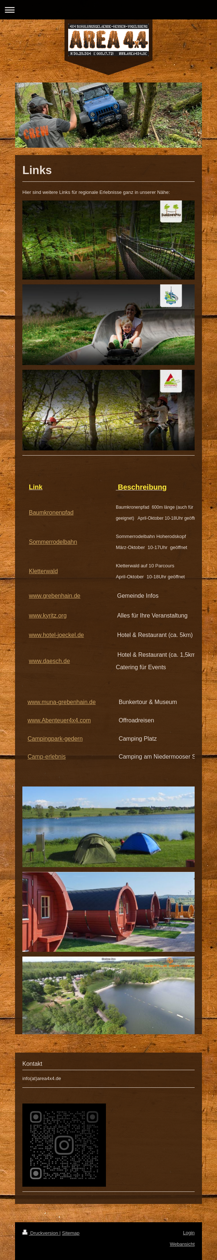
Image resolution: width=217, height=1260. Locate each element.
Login (189, 1232)
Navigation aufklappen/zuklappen (108, 10)
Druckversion (40, 1233)
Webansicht (182, 1244)
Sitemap (71, 1233)
